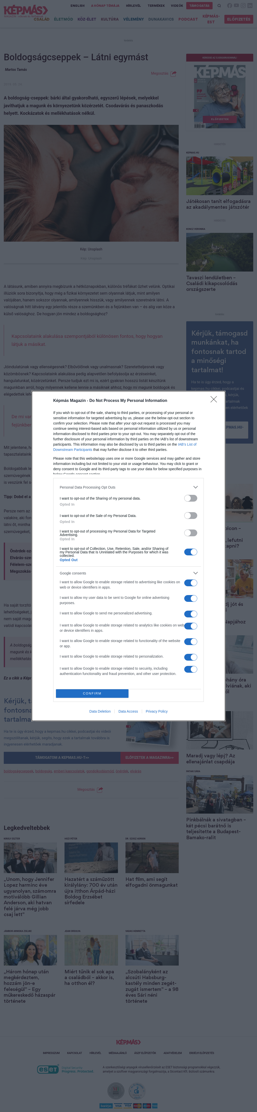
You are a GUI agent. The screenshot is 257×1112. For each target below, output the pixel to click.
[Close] (215, 401)
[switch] (190, 498)
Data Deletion (100, 711)
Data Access (128, 711)
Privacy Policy (157, 711)
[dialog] (128, 556)
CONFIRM (92, 694)
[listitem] (128, 487)
